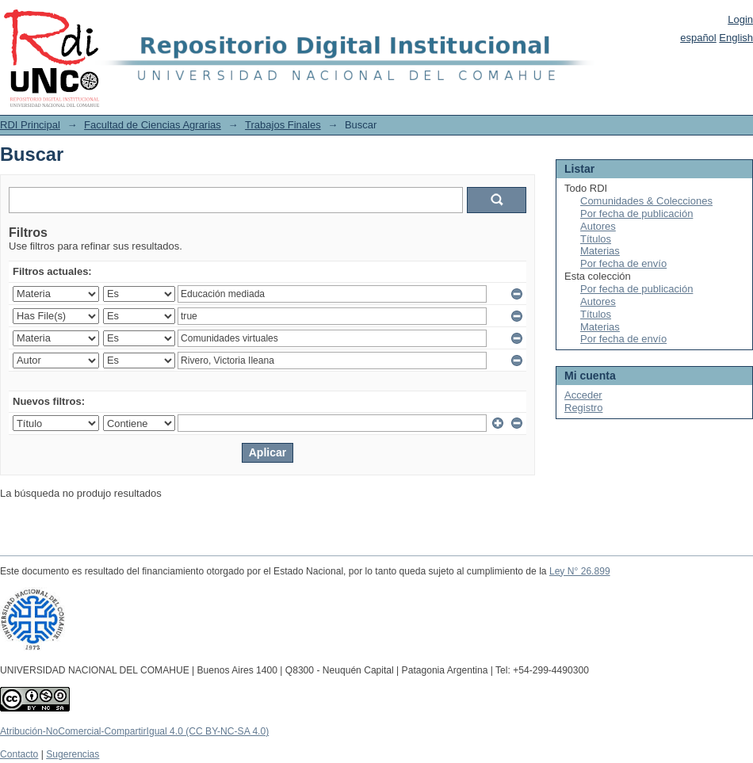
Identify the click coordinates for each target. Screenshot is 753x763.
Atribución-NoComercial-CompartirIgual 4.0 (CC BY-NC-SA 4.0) (134, 731)
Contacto (19, 754)
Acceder (583, 395)
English (736, 38)
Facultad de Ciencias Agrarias (152, 125)
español (698, 38)
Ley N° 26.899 (579, 571)
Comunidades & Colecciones (646, 201)
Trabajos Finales (283, 125)
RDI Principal (30, 125)
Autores (598, 226)
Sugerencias (72, 754)
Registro (583, 408)
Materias (600, 251)
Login (740, 19)
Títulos (595, 239)
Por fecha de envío (623, 263)
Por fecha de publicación (636, 213)
